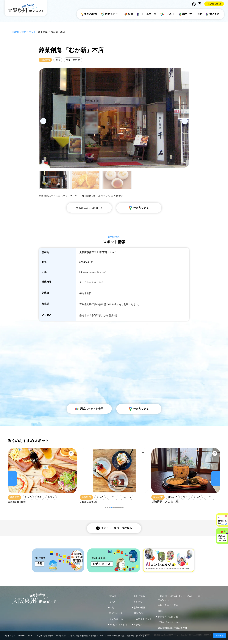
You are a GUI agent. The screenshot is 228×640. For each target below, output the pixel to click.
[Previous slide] (43, 121)
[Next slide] (185, 121)
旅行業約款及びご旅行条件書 (172, 628)
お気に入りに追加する (89, 207)
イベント (168, 14)
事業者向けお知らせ (168, 616)
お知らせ (162, 611)
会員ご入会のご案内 (168, 605)
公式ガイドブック (143, 619)
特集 (129, 14)
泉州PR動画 (139, 607)
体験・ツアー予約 (190, 14)
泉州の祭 (138, 602)
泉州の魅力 (89, 14)
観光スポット (111, 14)
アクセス (138, 624)
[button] (105, 507)
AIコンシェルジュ (118, 624)
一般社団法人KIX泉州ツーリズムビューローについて (179, 598)
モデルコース (146, 14)
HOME (15, 32)
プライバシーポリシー (169, 622)
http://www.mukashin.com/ (92, 272)
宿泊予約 (212, 14)
